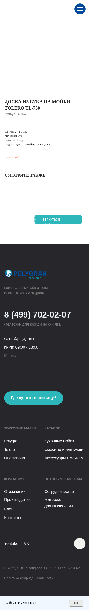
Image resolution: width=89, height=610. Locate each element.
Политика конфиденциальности (28, 578)
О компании (15, 491)
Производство (17, 499)
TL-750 (23, 131)
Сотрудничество (59, 491)
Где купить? (12, 157)
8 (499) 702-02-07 (37, 314)
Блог (8, 509)
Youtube (11, 543)
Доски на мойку (25, 144)
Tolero (9, 449)
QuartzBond (14, 458)
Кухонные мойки (59, 441)
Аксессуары (43, 144)
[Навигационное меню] (80, 9)
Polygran (12, 441)
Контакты (12, 518)
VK (26, 543)
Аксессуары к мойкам (63, 458)
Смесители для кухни (63, 449)
